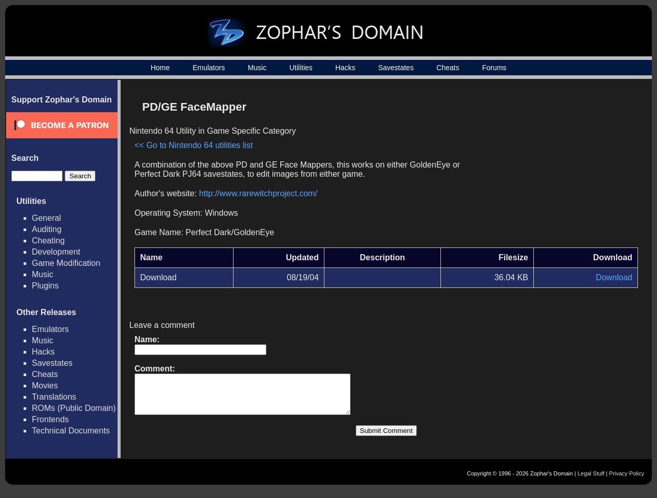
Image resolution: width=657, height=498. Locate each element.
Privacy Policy (626, 481)
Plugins (45, 285)
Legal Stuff (590, 481)
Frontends (50, 419)
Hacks (345, 68)
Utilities (301, 68)
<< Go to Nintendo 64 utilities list (193, 145)
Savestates (396, 68)
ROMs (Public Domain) (74, 408)
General (46, 218)
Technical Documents (71, 430)
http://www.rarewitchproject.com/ (258, 193)
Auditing (47, 229)
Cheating (48, 240)
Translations (54, 396)
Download (614, 277)
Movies (45, 385)
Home (159, 68)
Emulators (208, 68)
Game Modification (66, 263)
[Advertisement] (551, 167)
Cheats (447, 68)
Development (56, 251)
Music (257, 68)
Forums (494, 68)
